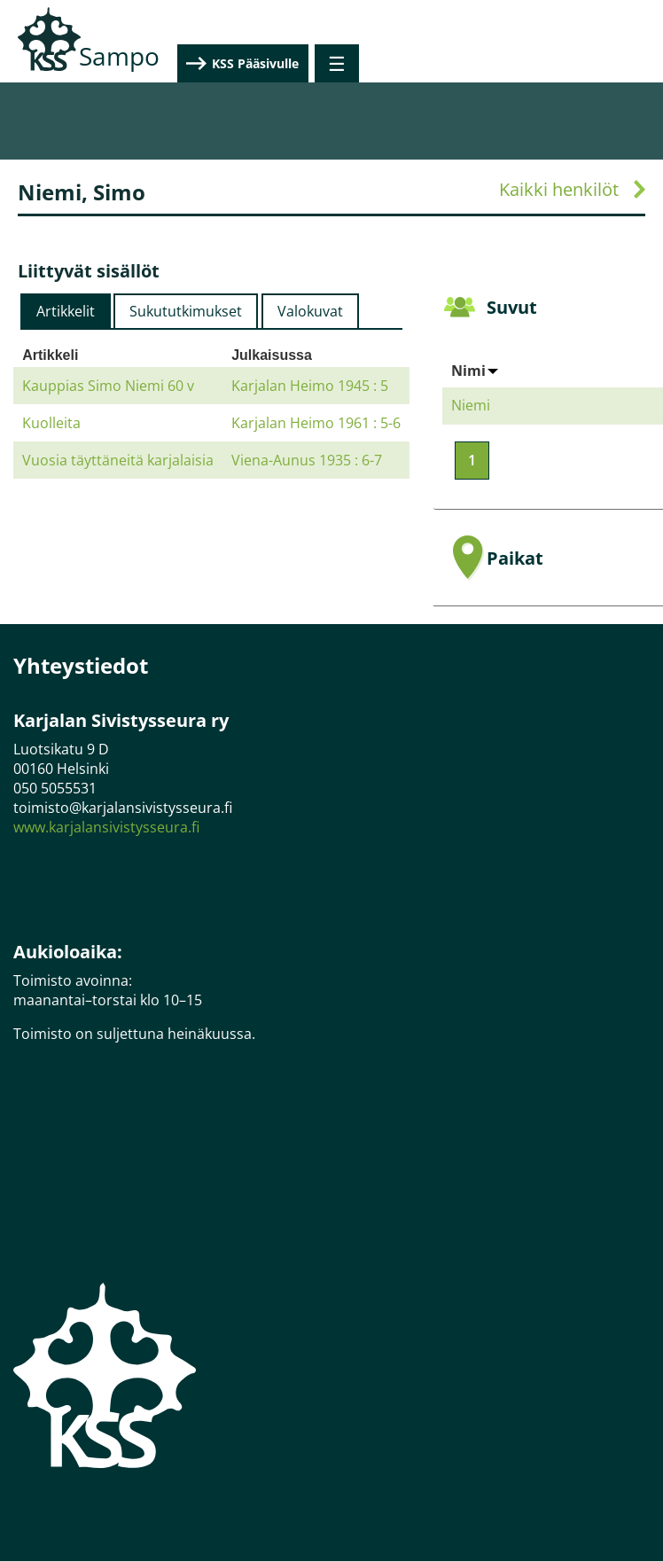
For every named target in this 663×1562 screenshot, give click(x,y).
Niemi (470, 405)
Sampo (119, 56)
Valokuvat (310, 311)
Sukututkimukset (185, 311)
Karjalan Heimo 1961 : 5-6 (316, 423)
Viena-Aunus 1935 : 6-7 (306, 460)
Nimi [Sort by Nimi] (474, 370)
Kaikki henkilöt (559, 189)
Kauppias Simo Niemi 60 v (108, 385)
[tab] (65, 311)
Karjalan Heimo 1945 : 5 (309, 385)
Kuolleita (51, 423)
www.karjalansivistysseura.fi (106, 827)
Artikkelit (65, 311)
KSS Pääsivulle (559, 63)
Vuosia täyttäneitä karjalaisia (118, 460)
